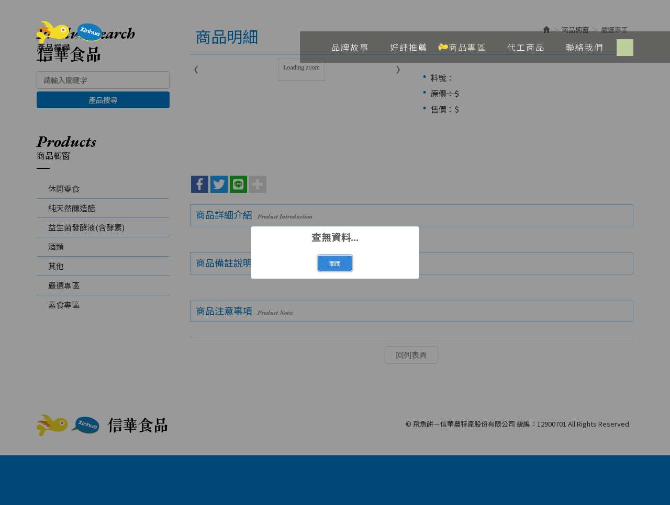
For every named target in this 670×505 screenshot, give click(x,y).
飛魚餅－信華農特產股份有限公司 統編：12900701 (69, 42)
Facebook (625, 47)
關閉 (335, 263)
